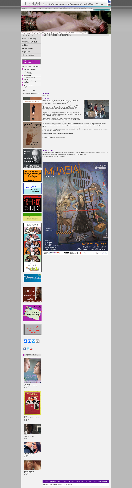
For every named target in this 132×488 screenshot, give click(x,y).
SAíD (25, 434)
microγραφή (68, 8)
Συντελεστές (28, 72)
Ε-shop (62, 8)
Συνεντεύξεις (48, 8)
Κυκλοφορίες (28, 73)
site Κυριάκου (101, 10)
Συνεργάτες (41, 8)
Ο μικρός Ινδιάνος (29, 453)
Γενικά (26, 71)
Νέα (29, 8)
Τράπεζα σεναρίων (78, 8)
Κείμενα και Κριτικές (30, 81)
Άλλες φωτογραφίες (30, 77)
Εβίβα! (26, 416)
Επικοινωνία (88, 8)
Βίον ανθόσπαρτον (29, 471)
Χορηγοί (34, 8)
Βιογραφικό (53, 481)
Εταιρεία (24, 8)
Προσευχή (27, 384)
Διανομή (56, 8)
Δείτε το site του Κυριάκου (100, 481)
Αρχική (46, 481)
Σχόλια (27, 87)
